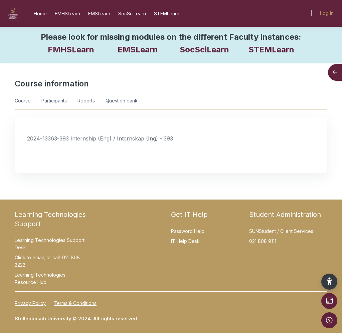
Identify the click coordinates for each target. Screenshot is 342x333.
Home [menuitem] (40, 13)
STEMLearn (271, 49)
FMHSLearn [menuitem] (67, 13)
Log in (327, 13)
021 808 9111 (262, 241)
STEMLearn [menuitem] (166, 13)
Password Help (187, 231)
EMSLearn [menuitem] (99, 13)
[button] (329, 282)
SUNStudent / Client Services (281, 231)
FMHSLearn (71, 49)
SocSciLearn (204, 49)
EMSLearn (138, 49)
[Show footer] (329, 320)
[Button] (329, 301)
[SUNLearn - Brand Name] (13, 13)
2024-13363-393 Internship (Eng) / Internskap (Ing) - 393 (100, 138)
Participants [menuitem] (54, 100)
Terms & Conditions (75, 303)
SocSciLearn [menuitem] (132, 13)
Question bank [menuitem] (122, 100)
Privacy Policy (30, 303)
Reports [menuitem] (86, 100)
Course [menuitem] (23, 100)
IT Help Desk (185, 241)
